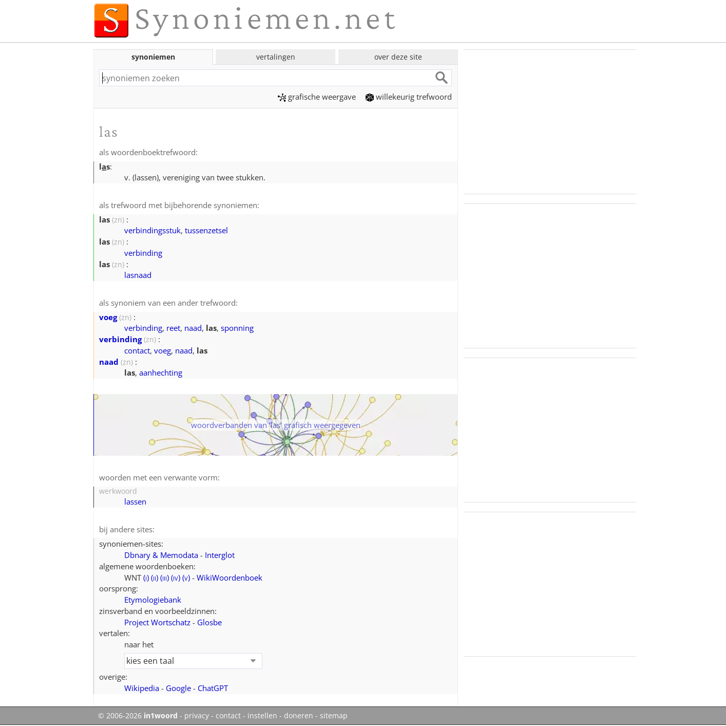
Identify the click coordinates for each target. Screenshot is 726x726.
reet (173, 328)
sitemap (334, 715)
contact (137, 350)
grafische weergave (317, 96)
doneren (298, 715)
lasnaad (137, 275)
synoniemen (153, 57)
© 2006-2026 (138, 715)
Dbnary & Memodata (161, 555)
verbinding (143, 253)
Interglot (220, 555)
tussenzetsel (206, 230)
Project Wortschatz (157, 622)
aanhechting (160, 372)
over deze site (398, 57)
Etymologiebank (152, 599)
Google (178, 688)
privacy (196, 715)
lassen (135, 501)
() (146, 577)
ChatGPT (213, 688)
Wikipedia (141, 688)
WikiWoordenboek (229, 577)
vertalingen (275, 57)
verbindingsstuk (152, 230)
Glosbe (209, 622)
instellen (262, 715)
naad (193, 328)
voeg (108, 317)
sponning (237, 328)
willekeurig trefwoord (409, 96)
